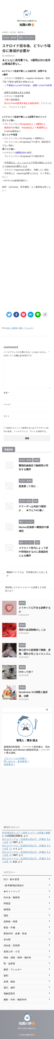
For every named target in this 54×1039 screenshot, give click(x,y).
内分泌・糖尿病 (11, 328)
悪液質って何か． (28, 486)
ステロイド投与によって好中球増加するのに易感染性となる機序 (33, 552)
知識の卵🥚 (27, 24)
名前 (6, 393)
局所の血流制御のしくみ (32, 629)
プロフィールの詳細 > (15, 758)
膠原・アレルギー (26, 328)
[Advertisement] (27, 225)
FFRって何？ (26, 672)
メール (7, 404)
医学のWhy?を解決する (27, 1028)
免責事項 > (9, 764)
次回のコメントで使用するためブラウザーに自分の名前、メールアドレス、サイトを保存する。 (26, 429)
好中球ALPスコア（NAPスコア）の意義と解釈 (26, 833)
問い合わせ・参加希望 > (16, 761)
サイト (7, 416)
